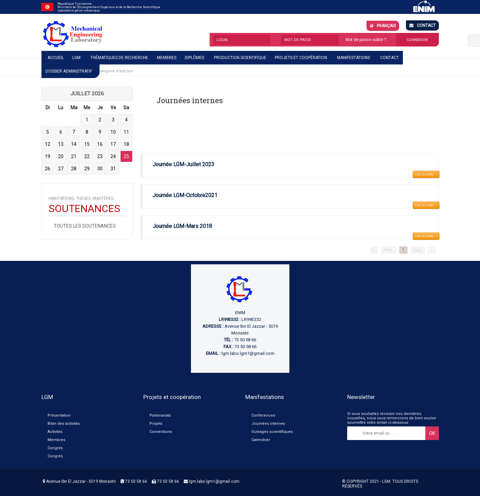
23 (100, 156)
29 (87, 168)
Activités (55, 432)
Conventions (160, 432)
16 (100, 144)
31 (113, 168)
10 (113, 132)
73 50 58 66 (134, 481)
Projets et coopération (301, 57)
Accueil (56, 57)
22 (87, 156)
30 (100, 168)
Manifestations (353, 57)
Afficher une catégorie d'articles (103, 71)
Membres (166, 57)
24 (113, 156)
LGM (76, 57)
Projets (155, 423)
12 (47, 144)
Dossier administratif (69, 71)
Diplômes (194, 57)
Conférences (263, 415)
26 (47, 168)
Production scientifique (240, 57)
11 (126, 132)
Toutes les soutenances (85, 226)
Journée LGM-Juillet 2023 (183, 164)
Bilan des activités (64, 423)
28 (73, 168)
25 (126, 156)
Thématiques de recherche (119, 57)
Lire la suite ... (426, 174)
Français (383, 25)
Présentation (59, 415)
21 (73, 156)
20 (61, 156)
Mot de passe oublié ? (365, 39)
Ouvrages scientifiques (272, 432)
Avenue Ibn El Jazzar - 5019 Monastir (79, 481)
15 (87, 144)
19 (47, 156)
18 (126, 144)
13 (61, 144)
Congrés (55, 448)
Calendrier (260, 440)
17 (113, 144)
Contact (422, 25)
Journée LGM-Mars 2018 (182, 226)
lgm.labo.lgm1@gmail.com (247, 353)
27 (61, 168)
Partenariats (160, 415)
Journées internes (268, 423)
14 (73, 144)
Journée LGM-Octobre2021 (185, 195)
